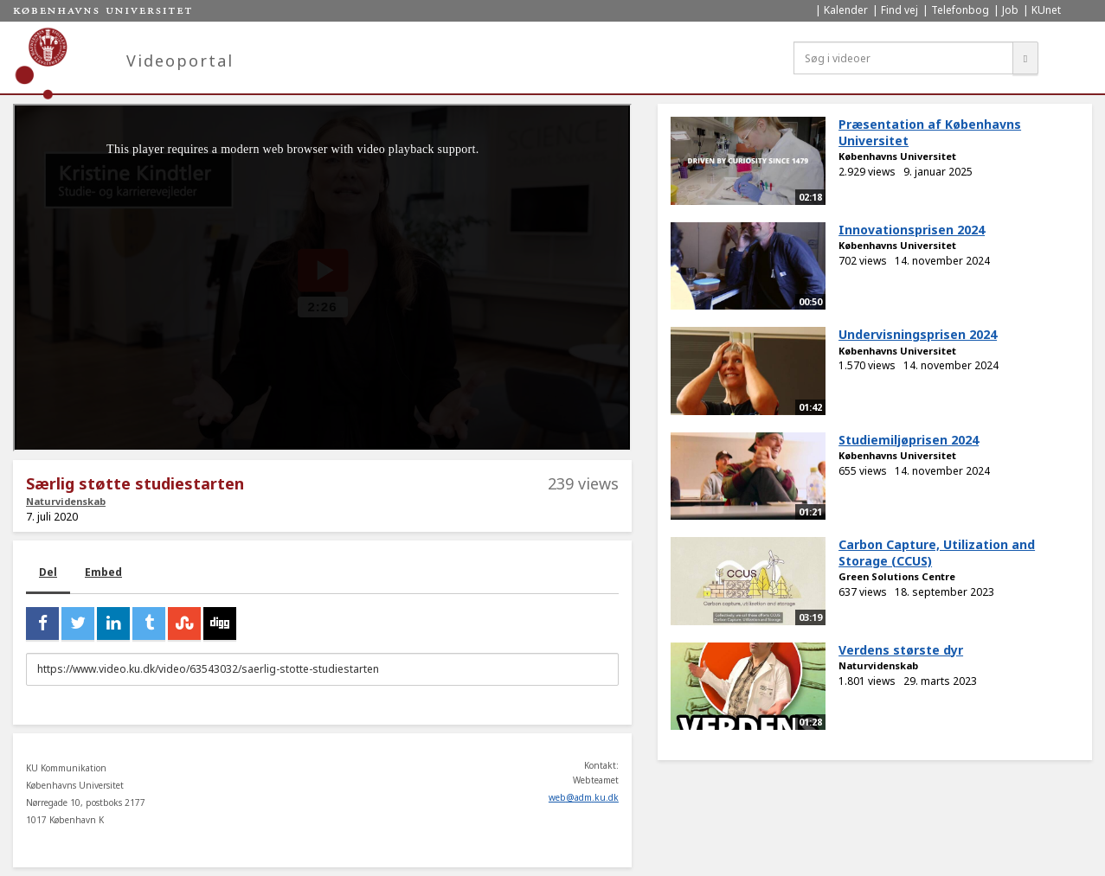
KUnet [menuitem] (1046, 10)
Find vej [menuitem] (899, 10)
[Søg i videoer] (903, 58)
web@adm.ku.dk (584, 797)
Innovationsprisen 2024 (911, 229)
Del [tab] (48, 572)
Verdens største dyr (900, 650)
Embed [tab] (103, 572)
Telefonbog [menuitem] (960, 10)
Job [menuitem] (1010, 10)
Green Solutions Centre (896, 576)
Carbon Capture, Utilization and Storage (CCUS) (936, 552)
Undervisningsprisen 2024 (917, 334)
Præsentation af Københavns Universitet (929, 132)
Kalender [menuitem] (846, 10)
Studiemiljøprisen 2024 (908, 440)
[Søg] (1025, 58)
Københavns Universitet (897, 156)
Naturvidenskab (66, 501)
